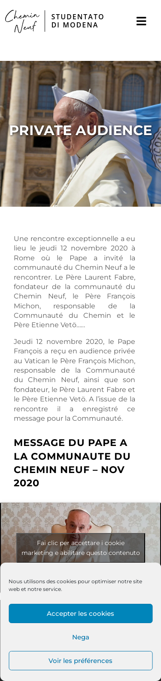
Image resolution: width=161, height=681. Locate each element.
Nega (80, 637)
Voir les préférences (80, 661)
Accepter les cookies (80, 613)
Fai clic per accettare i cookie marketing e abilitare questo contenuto (80, 548)
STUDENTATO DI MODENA (77, 20)
